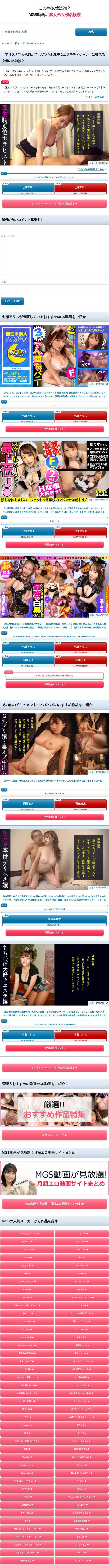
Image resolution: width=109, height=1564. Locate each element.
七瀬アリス (28, 187)
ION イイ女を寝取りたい (27, 943)
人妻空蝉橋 (27, 1071)
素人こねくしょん (82, 887)
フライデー (27, 1182)
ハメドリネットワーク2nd (81, 863)
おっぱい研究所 (27, 967)
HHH (27, 1087)
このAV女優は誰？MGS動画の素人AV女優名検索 (53, 1376)
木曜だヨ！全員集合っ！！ (81, 983)
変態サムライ (27, 1246)
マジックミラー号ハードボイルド (81, 1174)
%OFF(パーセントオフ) (82, 975)
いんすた (27, 895)
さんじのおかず (82, 1206)
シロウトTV (82, 800)
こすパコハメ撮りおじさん (27, 1007)
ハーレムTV (81, 815)
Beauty (81, 1055)
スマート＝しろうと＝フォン (27, 1103)
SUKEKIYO (82, 832)
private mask (27, 1031)
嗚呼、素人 (82, 1246)
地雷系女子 (27, 1198)
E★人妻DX (82, 1071)
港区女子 (82, 903)
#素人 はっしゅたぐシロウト (27, 1095)
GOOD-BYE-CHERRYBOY (27, 1206)
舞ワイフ (82, 991)
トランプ (27, 1063)
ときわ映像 (82, 1230)
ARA (82, 824)
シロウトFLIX (82, 895)
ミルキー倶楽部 (82, 1190)
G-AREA (27, 1023)
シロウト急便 (82, 871)
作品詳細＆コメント (54, 368)
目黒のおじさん (27, 1238)
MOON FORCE (81, 1015)
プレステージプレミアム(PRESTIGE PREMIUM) (54, 492)
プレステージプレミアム (27, 800)
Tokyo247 (81, 1031)
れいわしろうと (82, 951)
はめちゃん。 (27, 1190)
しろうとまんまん (27, 847)
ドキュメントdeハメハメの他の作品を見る (55, 203)
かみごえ (82, 1103)
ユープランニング (82, 1127)
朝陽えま (28, 476)
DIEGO (82, 1119)
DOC (27, 999)
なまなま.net (27, 832)
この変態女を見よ (82, 1079)
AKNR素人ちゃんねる (27, 959)
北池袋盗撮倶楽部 (27, 919)
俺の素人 (82, 855)
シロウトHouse (27, 887)
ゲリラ (27, 983)
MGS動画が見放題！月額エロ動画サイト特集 (54, 769)
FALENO (27, 1214)
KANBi (27, 855)
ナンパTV (27, 808)
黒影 (27, 1015)
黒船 (27, 839)
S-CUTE (27, 863)
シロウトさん (82, 1111)
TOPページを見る (54, 1262)
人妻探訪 (27, 1166)
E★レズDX (27, 1079)
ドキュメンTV (27, 815)
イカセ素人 (82, 1214)
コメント (8, 235)
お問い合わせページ (54, 1383)
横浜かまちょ (27, 1127)
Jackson (27, 824)
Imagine (27, 991)
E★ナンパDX (27, 927)
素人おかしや (82, 919)
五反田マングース (82, 1238)
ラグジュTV (81, 808)
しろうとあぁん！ (82, 1159)
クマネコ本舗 (27, 903)
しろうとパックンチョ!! (27, 1119)
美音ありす (54, 613)
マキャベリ (27, 1222)
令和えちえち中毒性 (27, 1135)
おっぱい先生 (27, 1142)
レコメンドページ (54, 734)
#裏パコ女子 (81, 1095)
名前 (3, 281)
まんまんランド (82, 1182)
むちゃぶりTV (27, 1159)
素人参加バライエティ (82, 1039)
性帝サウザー (82, 1142)
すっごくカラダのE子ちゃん (81, 1063)
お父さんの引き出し (27, 1151)
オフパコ (27, 1055)
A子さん (82, 1047)
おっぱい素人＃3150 (27, 951)
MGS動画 (99, 97)
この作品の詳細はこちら (92, 169)
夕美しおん (28, 667)
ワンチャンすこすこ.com (82, 927)
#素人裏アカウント (81, 935)
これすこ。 (27, 879)
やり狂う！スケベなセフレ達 (27, 1111)
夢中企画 (27, 975)
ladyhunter (27, 1039)
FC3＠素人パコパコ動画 (81, 959)
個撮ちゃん (82, 1198)
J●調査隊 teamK (82, 911)
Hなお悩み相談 (81, 943)
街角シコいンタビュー (27, 1230)
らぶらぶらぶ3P (82, 1135)
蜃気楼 (82, 1166)
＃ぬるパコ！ (82, 1151)
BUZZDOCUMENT (27, 911)
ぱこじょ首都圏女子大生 (81, 879)
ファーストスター (82, 1222)
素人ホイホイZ (81, 847)
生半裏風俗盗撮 (82, 1087)
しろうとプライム (82, 1007)
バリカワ (82, 999)
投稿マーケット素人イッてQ (27, 871)
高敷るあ (28, 559)
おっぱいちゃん (82, 967)
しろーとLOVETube (81, 1023)
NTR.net (82, 839)
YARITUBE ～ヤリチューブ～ (27, 1047)
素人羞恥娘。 (27, 1174)
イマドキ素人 (27, 935)
